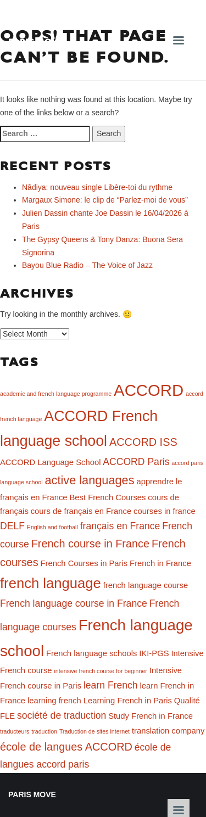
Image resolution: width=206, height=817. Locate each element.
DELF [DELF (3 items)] (12, 526)
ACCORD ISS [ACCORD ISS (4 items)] (143, 442)
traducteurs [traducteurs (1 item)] (14, 731)
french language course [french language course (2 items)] (145, 585)
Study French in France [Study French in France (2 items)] (150, 716)
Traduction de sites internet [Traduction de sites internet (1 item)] (94, 731)
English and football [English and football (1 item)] (52, 527)
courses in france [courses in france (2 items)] (164, 511)
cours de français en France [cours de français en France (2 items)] (81, 511)
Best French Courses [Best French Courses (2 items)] (107, 497)
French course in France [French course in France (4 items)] (90, 544)
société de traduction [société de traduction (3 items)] (61, 715)
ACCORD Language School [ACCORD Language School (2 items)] (50, 462)
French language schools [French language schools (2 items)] (91, 653)
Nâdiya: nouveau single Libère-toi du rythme (97, 187)
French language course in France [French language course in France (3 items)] (73, 603)
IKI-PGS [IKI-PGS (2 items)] (154, 653)
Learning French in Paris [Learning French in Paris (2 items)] (127, 700)
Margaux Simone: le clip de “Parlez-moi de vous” (105, 199)
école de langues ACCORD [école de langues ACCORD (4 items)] (66, 747)
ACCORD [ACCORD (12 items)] (148, 390)
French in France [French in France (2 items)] (160, 563)
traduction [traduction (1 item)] (44, 731)
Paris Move (36, 41)
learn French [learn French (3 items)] (110, 685)
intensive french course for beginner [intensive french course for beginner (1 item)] (100, 671)
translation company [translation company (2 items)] (168, 730)
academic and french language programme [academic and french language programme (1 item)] (56, 393)
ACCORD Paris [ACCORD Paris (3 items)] (136, 461)
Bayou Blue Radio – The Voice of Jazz (87, 265)
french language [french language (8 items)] (50, 583)
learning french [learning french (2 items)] (54, 700)
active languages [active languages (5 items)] (90, 480)
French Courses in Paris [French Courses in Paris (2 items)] (83, 563)
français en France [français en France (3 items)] (120, 526)
